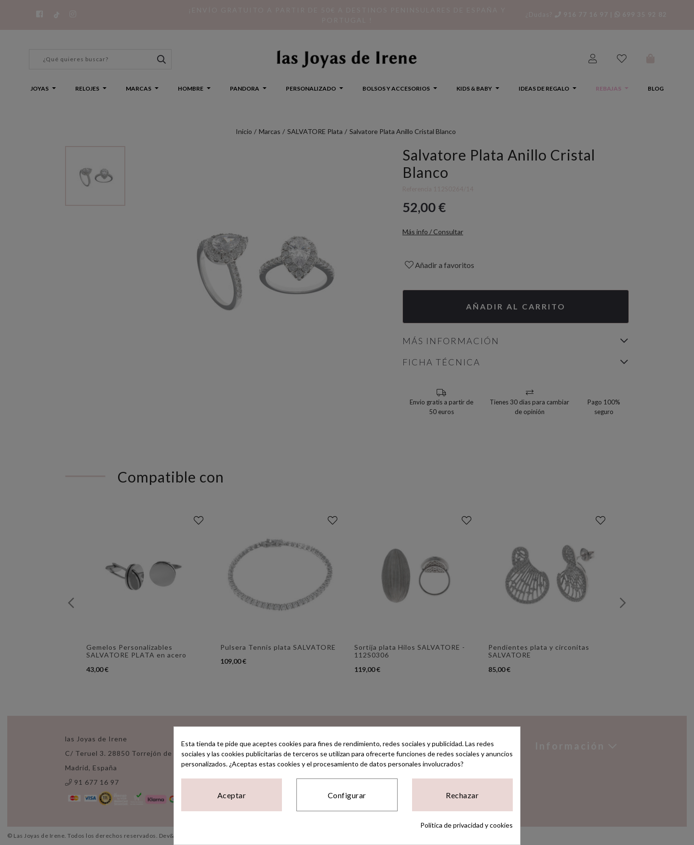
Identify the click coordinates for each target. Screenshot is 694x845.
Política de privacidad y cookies (466, 825)
